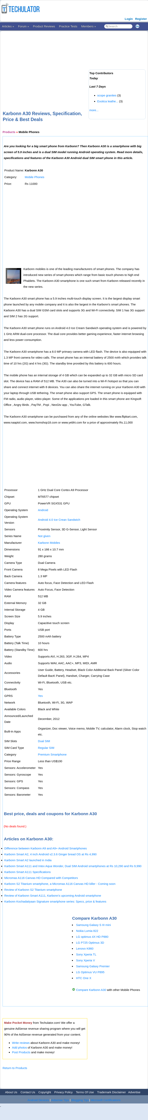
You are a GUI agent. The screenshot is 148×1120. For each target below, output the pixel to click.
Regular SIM (46, 747)
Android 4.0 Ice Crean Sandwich (59, 519)
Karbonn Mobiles (49, 542)
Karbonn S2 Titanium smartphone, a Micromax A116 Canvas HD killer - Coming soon (59, 883)
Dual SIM (44, 741)
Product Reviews (44, 26)
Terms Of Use (85, 1092)
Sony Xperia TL (86, 954)
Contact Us (27, 1092)
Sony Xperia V (85, 960)
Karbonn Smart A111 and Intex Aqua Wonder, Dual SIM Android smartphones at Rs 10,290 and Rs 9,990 (73, 866)
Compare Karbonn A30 (91, 989)
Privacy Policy (63, 1092)
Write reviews (21, 1042)
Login (129, 18)
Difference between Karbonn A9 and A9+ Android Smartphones (45, 848)
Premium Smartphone (52, 754)
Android (43, 510)
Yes (40, 695)
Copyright (44, 1092)
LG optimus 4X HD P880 (92, 936)
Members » (88, 26)
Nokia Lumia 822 (87, 930)
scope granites (107, 95)
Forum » (23, 26)
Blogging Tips (80, 1100)
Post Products (21, 1052)
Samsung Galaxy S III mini (93, 925)
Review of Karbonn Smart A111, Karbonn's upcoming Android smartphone (52, 895)
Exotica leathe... (107, 101)
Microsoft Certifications (105, 1100)
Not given (44, 536)
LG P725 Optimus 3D (90, 942)
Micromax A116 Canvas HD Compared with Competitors (41, 878)
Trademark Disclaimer (111, 1092)
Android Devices (38, 1100)
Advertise (134, 1092)
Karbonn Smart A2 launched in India (27, 860)
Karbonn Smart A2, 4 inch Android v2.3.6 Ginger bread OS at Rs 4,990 (50, 854)
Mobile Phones (34, 177)
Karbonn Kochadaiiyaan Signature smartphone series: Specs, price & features (55, 901)
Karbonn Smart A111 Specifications (27, 872)
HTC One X (83, 978)
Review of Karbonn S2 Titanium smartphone (33, 889)
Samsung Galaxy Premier (93, 966)
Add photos (19, 1047)
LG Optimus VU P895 (90, 972)
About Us (11, 1092)
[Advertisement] (71, 64)
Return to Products (15, 1068)
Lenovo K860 (84, 948)
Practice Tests (68, 26)
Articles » (8, 26)
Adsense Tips (60, 1100)
